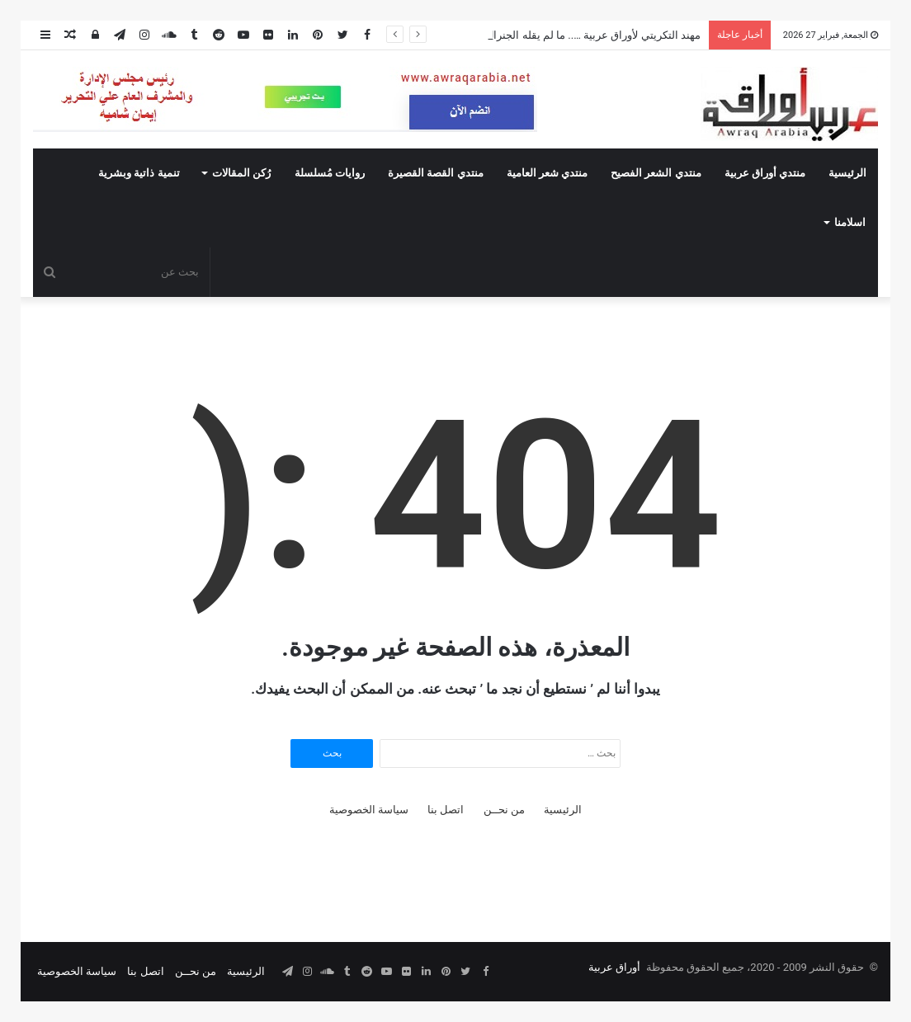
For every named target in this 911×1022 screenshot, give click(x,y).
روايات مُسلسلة (330, 173)
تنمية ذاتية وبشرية (138, 173)
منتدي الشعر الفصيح (656, 173)
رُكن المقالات (241, 173)
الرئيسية (847, 173)
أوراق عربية (614, 967)
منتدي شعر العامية (547, 173)
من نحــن (504, 809)
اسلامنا (850, 222)
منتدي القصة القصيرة (435, 173)
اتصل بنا (445, 809)
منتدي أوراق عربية (765, 173)
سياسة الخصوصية (368, 809)
